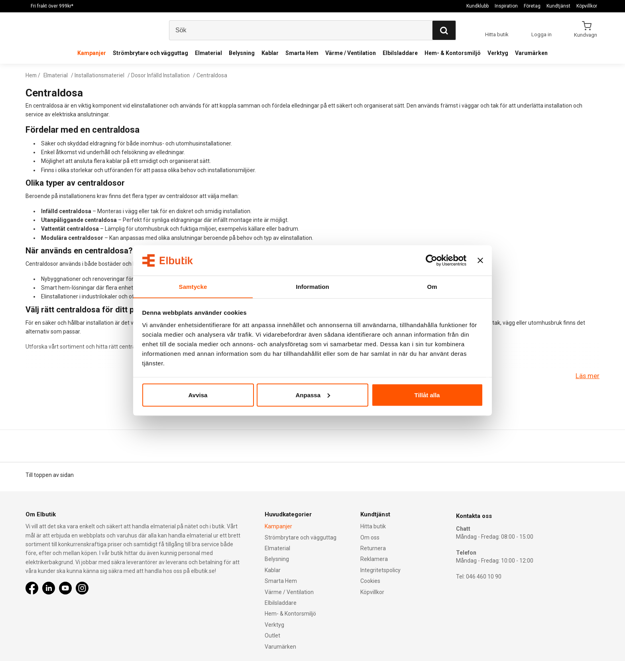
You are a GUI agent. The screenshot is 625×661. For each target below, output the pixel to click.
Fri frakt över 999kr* (52, 6)
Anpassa (312, 395)
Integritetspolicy (380, 570)
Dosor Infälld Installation (165, 75)
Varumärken (531, 53)
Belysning (242, 53)
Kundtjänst (558, 6)
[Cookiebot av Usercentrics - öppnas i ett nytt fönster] (431, 260)
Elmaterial (208, 53)
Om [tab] (432, 286)
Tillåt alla (427, 395)
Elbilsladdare (400, 53)
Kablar (270, 53)
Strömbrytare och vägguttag (150, 53)
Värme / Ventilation (350, 53)
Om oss (369, 537)
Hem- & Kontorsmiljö (453, 53)
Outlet (272, 635)
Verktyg (497, 53)
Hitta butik (373, 526)
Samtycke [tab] (193, 286)
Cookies (370, 581)
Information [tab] (312, 286)
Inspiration (506, 6)
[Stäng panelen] (480, 260)
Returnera (373, 548)
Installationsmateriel (102, 75)
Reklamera (374, 559)
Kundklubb (477, 6)
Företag (532, 6)
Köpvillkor (586, 6)
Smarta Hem (301, 53)
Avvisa (198, 395)
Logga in (541, 34)
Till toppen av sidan (50, 475)
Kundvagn (586, 34)
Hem (31, 75)
